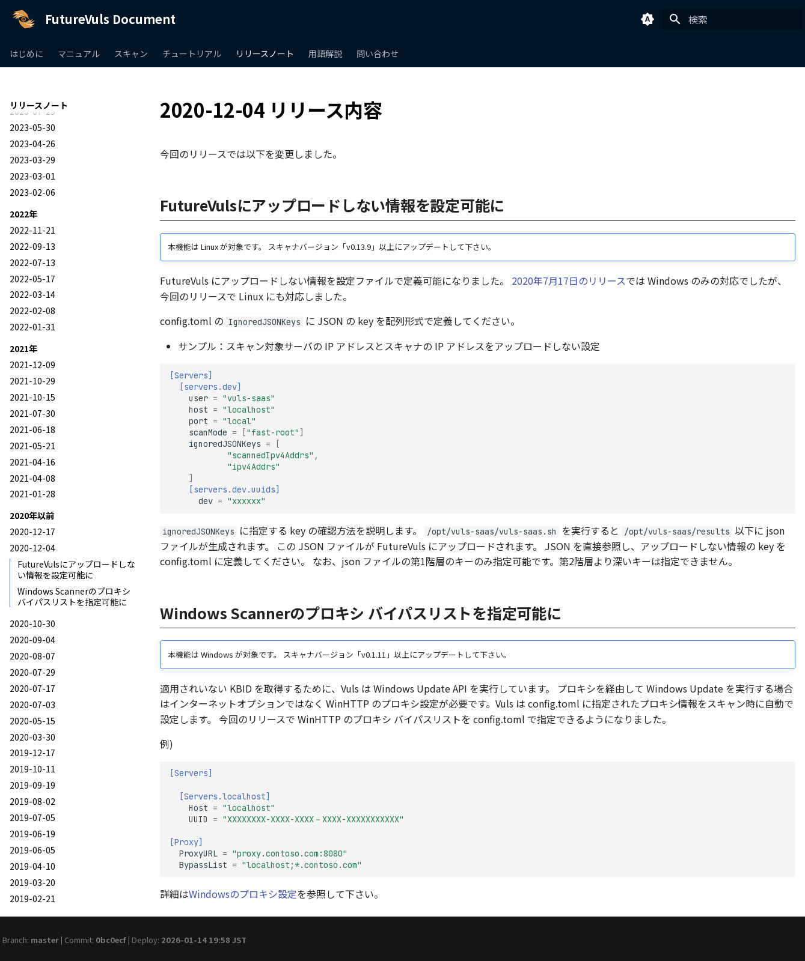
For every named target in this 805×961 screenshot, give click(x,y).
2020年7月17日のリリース (569, 280)
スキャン (131, 53)
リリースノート (265, 53)
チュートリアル (191, 53)
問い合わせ (378, 53)
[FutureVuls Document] (24, 19)
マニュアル (79, 53)
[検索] (732, 19)
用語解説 (325, 53)
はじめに (26, 53)
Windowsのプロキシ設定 (243, 894)
